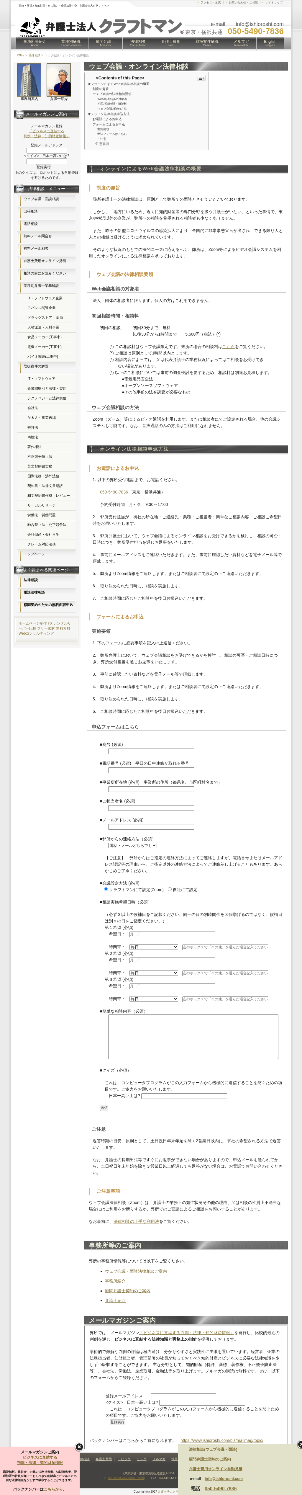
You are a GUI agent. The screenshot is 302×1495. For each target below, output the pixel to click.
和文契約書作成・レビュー (48, 496)
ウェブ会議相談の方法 (112, 108)
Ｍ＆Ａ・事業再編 (41, 418)
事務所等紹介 (34, 43)
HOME (20, 55)
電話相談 (31, 224)
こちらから (53, 1489)
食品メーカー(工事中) (44, 337)
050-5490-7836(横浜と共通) (126, 1478)
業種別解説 (71, 43)
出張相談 (31, 211)
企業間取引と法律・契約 (46, 388)
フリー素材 (46, 628)
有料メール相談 (36, 248)
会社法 (32, 408)
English (270, 43)
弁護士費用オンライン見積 (45, 261)
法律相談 (138, 43)
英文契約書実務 (39, 466)
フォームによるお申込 (109, 124)
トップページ (34, 554)
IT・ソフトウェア (41, 379)
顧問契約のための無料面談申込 (48, 605)
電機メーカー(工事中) (44, 347)
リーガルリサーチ (41, 505)
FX (50, 623)
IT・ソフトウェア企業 (45, 298)
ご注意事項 (101, 144)
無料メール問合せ (38, 236)
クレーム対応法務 (41, 544)
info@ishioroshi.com (224, 1478)
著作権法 (34, 447)
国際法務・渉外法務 (43, 476)
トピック (124, 1459)
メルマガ (241, 43)
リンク (142, 1459)
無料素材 (63, 628)
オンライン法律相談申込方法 (109, 114)
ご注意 (101, 138)
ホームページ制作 (33, 623)
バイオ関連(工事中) (42, 356)
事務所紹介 (115, 1281)
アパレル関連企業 (41, 308)
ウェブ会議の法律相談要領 (112, 94)
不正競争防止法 (39, 457)
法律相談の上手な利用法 (136, 1221)
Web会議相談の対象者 (112, 99)
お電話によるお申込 (107, 119)
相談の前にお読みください (45, 273)
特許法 (32, 427)
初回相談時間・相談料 (112, 103)
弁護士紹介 (115, 1300)
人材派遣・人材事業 (43, 327)
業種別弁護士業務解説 (41, 286)
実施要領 (103, 129)
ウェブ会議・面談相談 (41, 199)
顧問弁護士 (105, 43)
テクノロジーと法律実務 (46, 398)
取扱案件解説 (207, 43)
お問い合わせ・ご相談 (243, 2)
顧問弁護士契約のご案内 (127, 1290)
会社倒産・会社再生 (43, 534)
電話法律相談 (34, 592)
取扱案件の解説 (36, 366)
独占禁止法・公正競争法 (46, 525)
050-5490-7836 (114, 492)
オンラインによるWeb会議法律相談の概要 (119, 84)
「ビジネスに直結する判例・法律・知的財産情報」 (186, 1332)
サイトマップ (274, 2)
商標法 (32, 437)
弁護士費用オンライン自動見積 (215, 1469)
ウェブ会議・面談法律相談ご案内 (136, 1271)
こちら (228, 346)
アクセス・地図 (211, 2)
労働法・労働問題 (41, 515)
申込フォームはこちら (112, 133)
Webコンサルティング (36, 633)
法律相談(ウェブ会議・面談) (213, 1449)
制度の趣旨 (101, 89)
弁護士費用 (170, 43)
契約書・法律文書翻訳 (45, 486)
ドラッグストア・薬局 (45, 318)
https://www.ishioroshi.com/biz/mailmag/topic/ (221, 1440)
